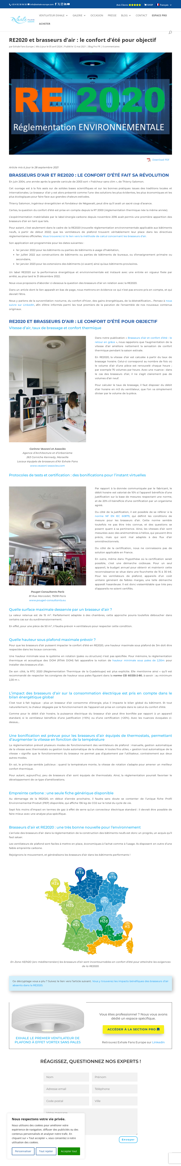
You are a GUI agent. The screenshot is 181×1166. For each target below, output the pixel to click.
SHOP (148, 4)
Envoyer (128, 1139)
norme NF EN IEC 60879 (112, 516)
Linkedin (158, 1042)
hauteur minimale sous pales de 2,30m (138, 660)
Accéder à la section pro (131, 1029)
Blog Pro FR (94, 46)
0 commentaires (111, 46)
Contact (141, 15)
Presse (112, 15)
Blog (124, 15)
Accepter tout (69, 1151)
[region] (46, 1136)
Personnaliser (23, 1151)
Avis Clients (128, 4)
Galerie (77, 15)
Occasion (96, 15)
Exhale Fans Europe (23, 46)
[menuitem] (164, 5)
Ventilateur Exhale (52, 15)
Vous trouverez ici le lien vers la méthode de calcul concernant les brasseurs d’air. (95, 236)
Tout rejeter (46, 1151)
